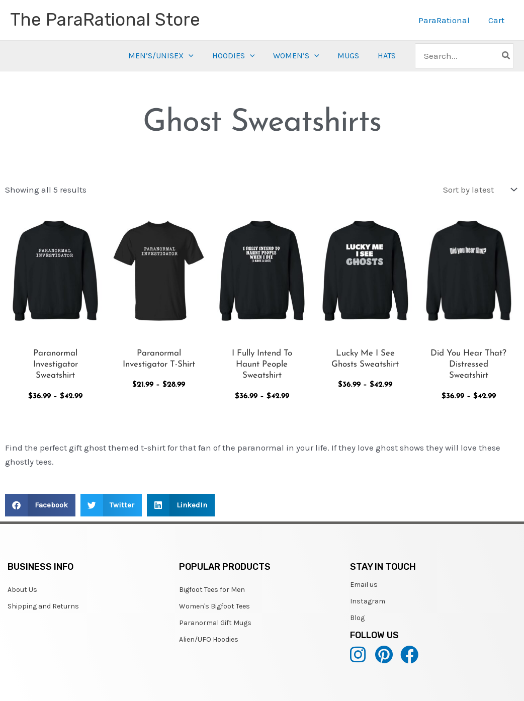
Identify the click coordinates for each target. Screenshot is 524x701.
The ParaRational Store (105, 19)
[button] (40, 505)
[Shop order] (479, 190)
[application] (194, 56)
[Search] (506, 56)
